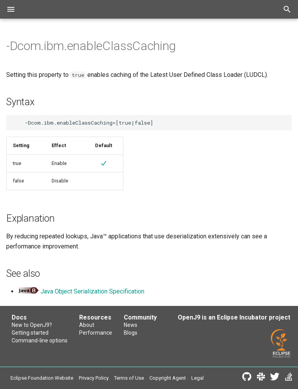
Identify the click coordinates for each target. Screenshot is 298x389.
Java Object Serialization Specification (92, 291)
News (130, 325)
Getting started (30, 333)
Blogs (130, 333)
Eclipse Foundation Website (41, 378)
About (86, 325)
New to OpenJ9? (32, 325)
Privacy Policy (94, 378)
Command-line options (40, 340)
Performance (95, 333)
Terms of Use (129, 378)
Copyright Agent (167, 378)
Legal (197, 378)
